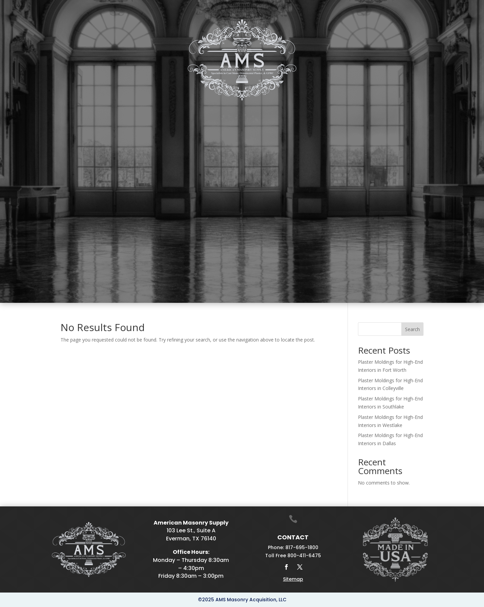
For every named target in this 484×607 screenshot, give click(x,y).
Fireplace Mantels (184, 116)
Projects (387, 116)
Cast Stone (95, 116)
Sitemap (293, 579)
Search (412, 329)
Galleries (343, 116)
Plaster (133, 116)
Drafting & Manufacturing (275, 116)
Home (53, 116)
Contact (421, 116)
